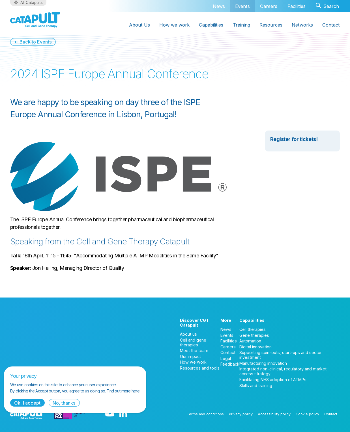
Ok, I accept (27, 403)
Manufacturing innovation (263, 363)
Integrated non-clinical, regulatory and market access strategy (283, 371)
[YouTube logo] (109, 414)
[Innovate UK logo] (69, 414)
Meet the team (194, 350)
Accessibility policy (274, 414)
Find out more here (123, 390)
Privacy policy (241, 414)
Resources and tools (200, 368)
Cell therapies (252, 329)
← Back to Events (33, 42)
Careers (268, 6)
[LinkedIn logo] (123, 414)
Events (242, 6)
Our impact (190, 356)
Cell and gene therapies (193, 342)
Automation (250, 340)
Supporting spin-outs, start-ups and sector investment (280, 355)
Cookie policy (307, 414)
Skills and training (255, 385)
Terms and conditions (205, 414)
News (219, 6)
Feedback (229, 364)
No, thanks (64, 403)
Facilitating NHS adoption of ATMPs (272, 379)
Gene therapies (254, 335)
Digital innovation (255, 346)
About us (188, 334)
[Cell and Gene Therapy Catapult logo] (35, 20)
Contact (227, 352)
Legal (225, 358)
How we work (193, 362)
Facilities (296, 6)
